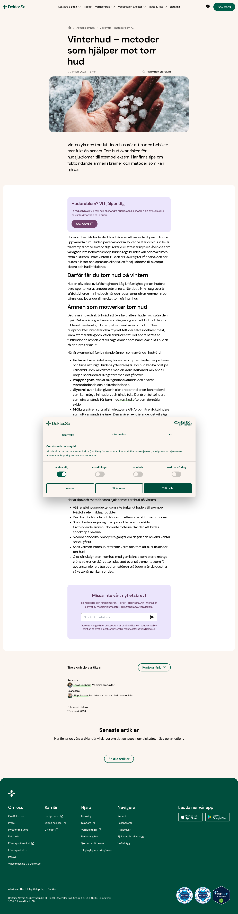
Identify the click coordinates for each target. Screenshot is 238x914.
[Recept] (88, 6)
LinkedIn (51, 829)
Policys (12, 857)
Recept (122, 816)
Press (11, 823)
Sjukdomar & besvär (93, 843)
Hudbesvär (124, 829)
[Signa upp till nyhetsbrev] (152, 617)
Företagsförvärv (17, 850)
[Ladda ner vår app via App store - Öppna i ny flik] (190, 817)
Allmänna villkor (16, 889)
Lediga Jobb (54, 816)
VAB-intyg (124, 843)
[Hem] (69, 27)
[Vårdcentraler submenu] (105, 7)
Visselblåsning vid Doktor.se (24, 863)
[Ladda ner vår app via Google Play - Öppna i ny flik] (217, 817)
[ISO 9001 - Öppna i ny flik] (184, 895)
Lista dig (86, 816)
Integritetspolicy (36, 889)
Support (88, 823)
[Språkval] (208, 6)
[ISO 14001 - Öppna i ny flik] (203, 895)
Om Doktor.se (16, 816)
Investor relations (18, 829)
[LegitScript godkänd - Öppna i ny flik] (221, 895)
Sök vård (224, 7)
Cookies (52, 889)
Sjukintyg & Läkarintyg (131, 836)
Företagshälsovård (21, 843)
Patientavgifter (89, 836)
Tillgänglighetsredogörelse (96, 850)
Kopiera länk (154, 666)
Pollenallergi (125, 823)
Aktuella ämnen (85, 28)
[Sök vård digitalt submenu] (69, 7)
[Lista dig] (175, 6)
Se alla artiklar (119, 759)
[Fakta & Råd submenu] (158, 7)
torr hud (126, 399)
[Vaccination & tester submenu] (132, 7)
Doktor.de (13, 836)
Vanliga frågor (91, 829)
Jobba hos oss (55, 823)
